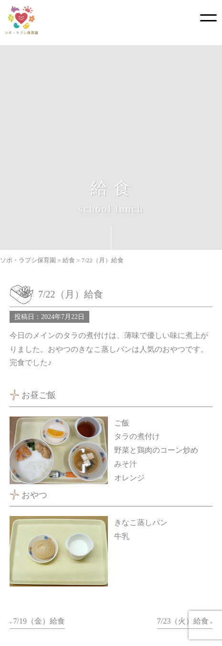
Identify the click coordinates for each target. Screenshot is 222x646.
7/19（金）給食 (39, 621)
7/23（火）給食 (183, 621)
